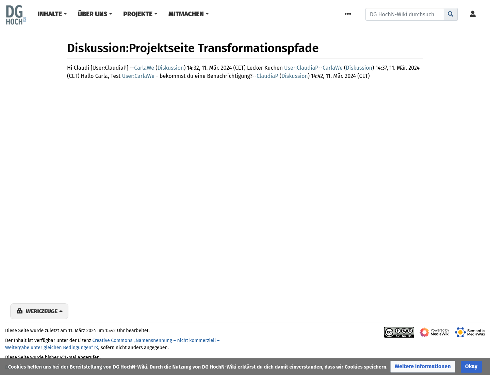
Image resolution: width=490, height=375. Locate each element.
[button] (422, 367)
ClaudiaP (267, 76)
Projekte (137, 14)
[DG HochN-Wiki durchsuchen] (404, 14)
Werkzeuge (42, 311)
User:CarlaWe (138, 76)
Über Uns (93, 14)
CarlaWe (144, 68)
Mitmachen (186, 14)
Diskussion (170, 68)
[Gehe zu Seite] (451, 14)
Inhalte (50, 14)
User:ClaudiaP (301, 68)
